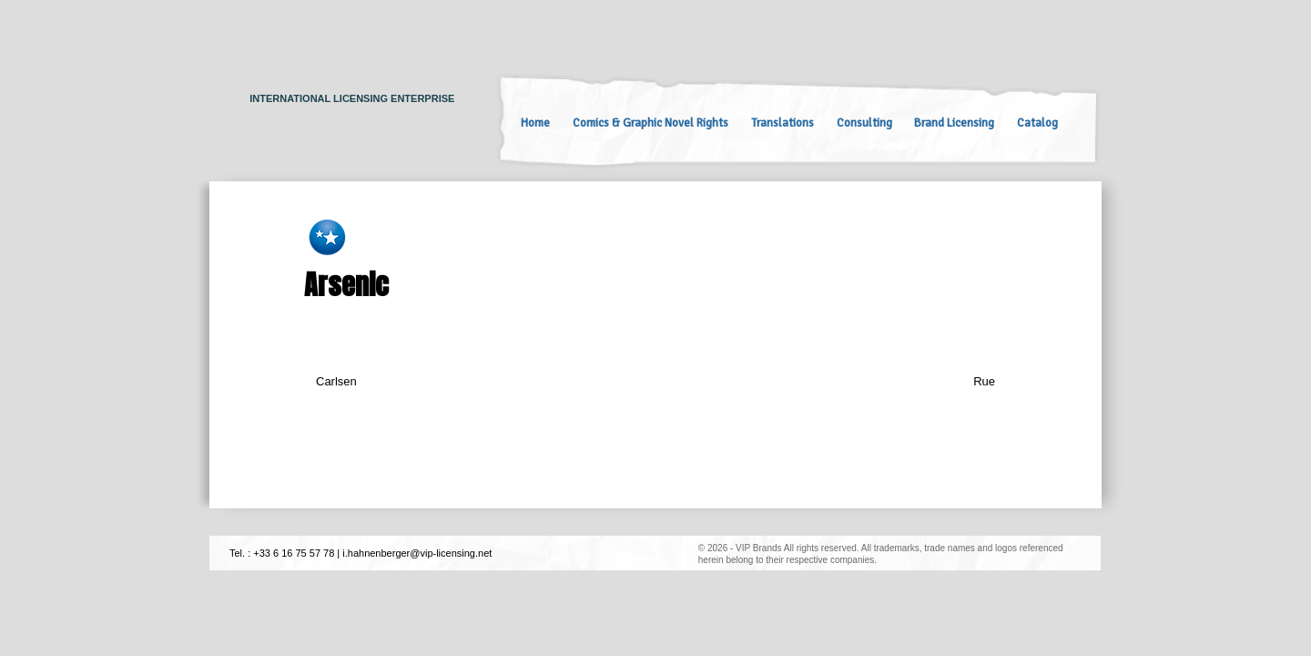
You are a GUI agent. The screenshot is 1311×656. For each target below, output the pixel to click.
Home (535, 123)
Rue (984, 381)
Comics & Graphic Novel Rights (650, 123)
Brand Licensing (954, 123)
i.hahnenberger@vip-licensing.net (417, 553)
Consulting (864, 123)
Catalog (1037, 123)
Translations (782, 123)
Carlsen (336, 381)
